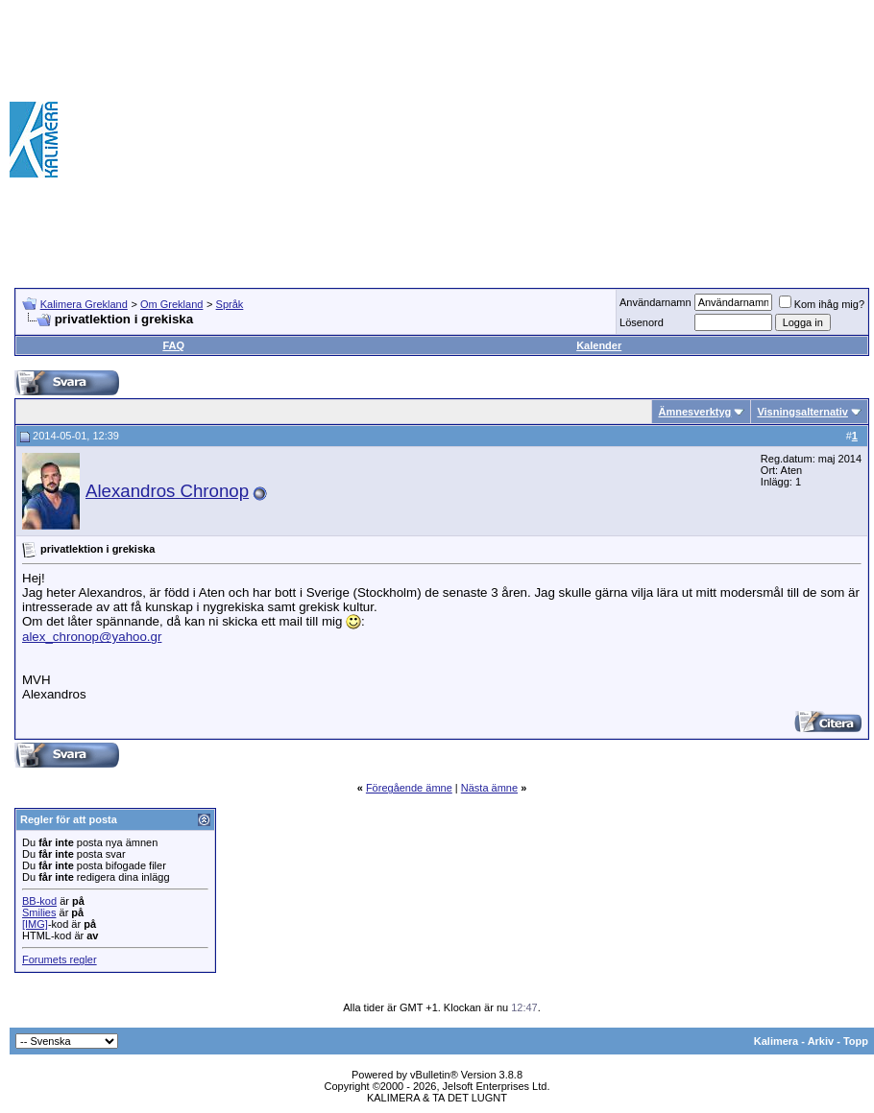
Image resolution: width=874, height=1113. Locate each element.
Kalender (598, 345)
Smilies (39, 912)
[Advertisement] (606, 139)
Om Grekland (171, 304)
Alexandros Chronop (167, 491)
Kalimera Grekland (84, 304)
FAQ (173, 345)
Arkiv (821, 1041)
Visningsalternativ (802, 411)
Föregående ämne (409, 787)
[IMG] (35, 924)
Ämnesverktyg (694, 411)
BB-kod (39, 901)
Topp (855, 1041)
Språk (230, 304)
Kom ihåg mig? (821, 304)
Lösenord (641, 322)
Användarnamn (655, 302)
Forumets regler (59, 959)
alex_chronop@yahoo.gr (91, 636)
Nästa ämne (489, 787)
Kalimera (776, 1041)
